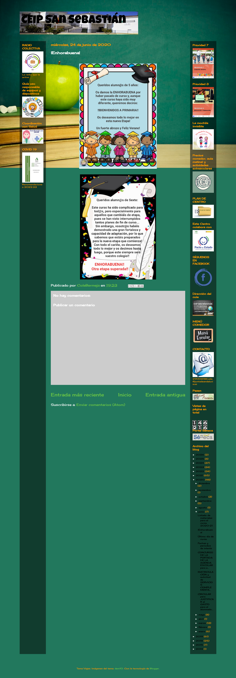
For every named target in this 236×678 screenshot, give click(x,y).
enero (202, 631)
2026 (200, 454)
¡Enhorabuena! (205, 531)
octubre (203, 496)
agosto (203, 507)
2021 (200, 475)
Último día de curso (206, 537)
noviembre (204, 490)
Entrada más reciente (77, 395)
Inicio (124, 395)
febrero (203, 627)
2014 (200, 649)
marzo (202, 623)
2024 (200, 463)
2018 (200, 640)
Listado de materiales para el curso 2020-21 (205, 520)
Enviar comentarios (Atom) (100, 405)
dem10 (119, 668)
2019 (200, 636)
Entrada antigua (165, 395)
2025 (200, 458)
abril (201, 619)
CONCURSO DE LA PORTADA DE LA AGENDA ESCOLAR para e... (205, 560)
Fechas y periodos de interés (205, 546)
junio (201, 511)
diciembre (204, 483)
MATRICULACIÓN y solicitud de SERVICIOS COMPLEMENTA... (205, 581)
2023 (200, 467)
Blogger (154, 668)
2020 (200, 479)
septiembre (204, 501)
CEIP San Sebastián (73, 21)
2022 (200, 471)
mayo (202, 614)
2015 (200, 645)
